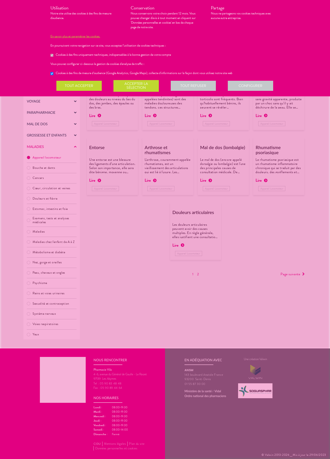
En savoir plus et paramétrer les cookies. (75, 36)
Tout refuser (194, 86)
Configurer (251, 86)
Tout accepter (79, 86)
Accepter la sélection (136, 86)
